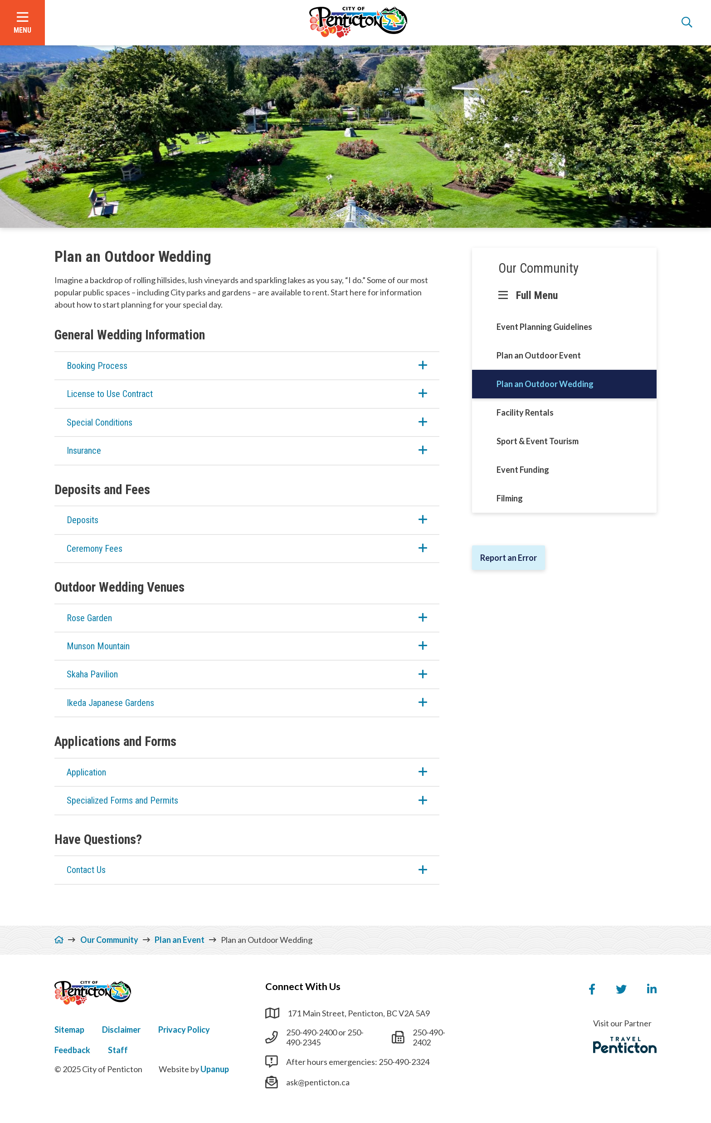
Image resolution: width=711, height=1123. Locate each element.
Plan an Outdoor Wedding (545, 384)
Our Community (538, 268)
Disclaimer (121, 1030)
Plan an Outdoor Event (539, 355)
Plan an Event (180, 940)
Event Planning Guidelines (544, 327)
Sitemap (69, 1030)
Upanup (214, 1069)
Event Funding (523, 470)
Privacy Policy (184, 1030)
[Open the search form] (687, 22)
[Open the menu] (22, 22)
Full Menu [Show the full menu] (537, 295)
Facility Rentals (525, 412)
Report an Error (508, 558)
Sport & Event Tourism (538, 441)
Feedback (72, 1050)
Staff (118, 1050)
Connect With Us (303, 986)
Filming (510, 498)
